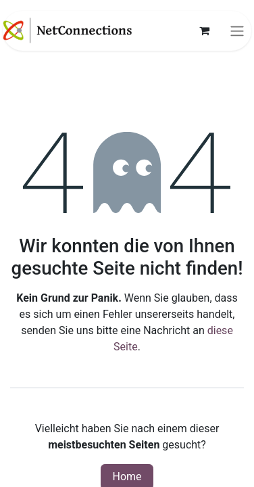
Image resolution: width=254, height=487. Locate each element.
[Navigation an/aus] (237, 30)
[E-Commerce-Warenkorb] (204, 30)
